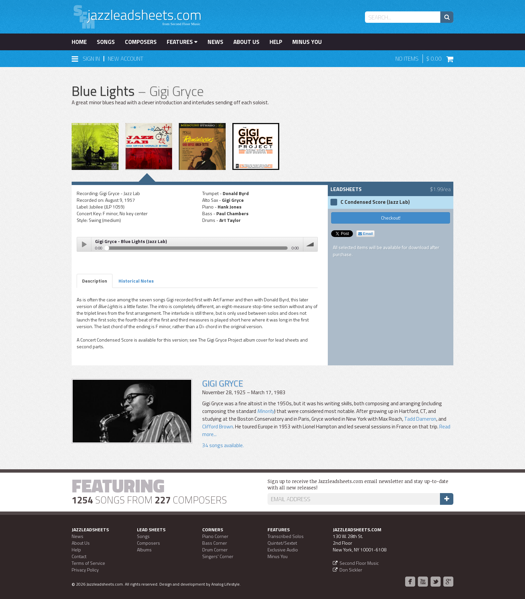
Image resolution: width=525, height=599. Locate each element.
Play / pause (84, 244)
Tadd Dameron (420, 419)
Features (182, 42)
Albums (144, 549)
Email (365, 234)
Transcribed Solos (286, 536)
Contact (79, 556)
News (215, 42)
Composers (141, 42)
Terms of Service (88, 562)
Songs (106, 42)
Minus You (307, 42)
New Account (125, 58)
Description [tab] (94, 280)
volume (310, 244)
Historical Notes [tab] (136, 280)
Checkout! (390, 217)
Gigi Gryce (222, 383)
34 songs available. (223, 445)
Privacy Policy (85, 569)
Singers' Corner (217, 556)
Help (276, 42)
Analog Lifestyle (225, 584)
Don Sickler (351, 569)
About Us (246, 42)
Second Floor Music (359, 562)
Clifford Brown (217, 426)
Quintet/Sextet (282, 542)
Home (79, 42)
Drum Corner (215, 549)
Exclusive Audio (283, 549)
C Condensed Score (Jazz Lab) (375, 202)
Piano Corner (215, 536)
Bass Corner (214, 542)
